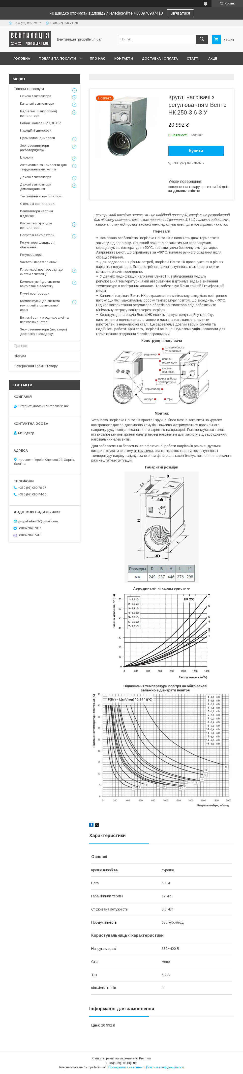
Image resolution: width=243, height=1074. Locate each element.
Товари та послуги (57, 58)
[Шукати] (202, 39)
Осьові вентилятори (35, 96)
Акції (212, 58)
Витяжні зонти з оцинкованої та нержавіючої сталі (44, 320)
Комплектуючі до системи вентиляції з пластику (40, 284)
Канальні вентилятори (37, 103)
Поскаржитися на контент (126, 1067)
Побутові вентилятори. (37, 235)
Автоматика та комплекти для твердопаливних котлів (43, 167)
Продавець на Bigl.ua (121, 1063)
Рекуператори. (31, 255)
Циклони (26, 157)
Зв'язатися (180, 13)
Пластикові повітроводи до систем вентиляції (41, 272)
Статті (193, 58)
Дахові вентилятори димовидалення (35, 187)
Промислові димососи (37, 138)
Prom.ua (145, 1058)
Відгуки (20, 356)
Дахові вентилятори (35, 177)
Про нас (97, 58)
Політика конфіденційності (165, 1067)
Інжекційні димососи (35, 130)
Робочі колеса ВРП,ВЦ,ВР (40, 123)
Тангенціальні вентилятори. (41, 196)
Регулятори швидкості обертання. (37, 245)
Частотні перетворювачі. (39, 262)
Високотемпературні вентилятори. (36, 225)
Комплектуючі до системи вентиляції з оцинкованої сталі (40, 305)
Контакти (123, 58)
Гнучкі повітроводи (34, 293)
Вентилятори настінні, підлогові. (37, 213)
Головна (21, 58)
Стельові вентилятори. (37, 204)
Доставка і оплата (160, 58)
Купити (196, 151)
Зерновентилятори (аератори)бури (34, 148)
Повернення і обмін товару (36, 366)
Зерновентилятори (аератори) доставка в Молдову (43, 331)
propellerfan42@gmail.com (38, 521)
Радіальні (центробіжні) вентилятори (38, 113)
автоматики (143, 451)
